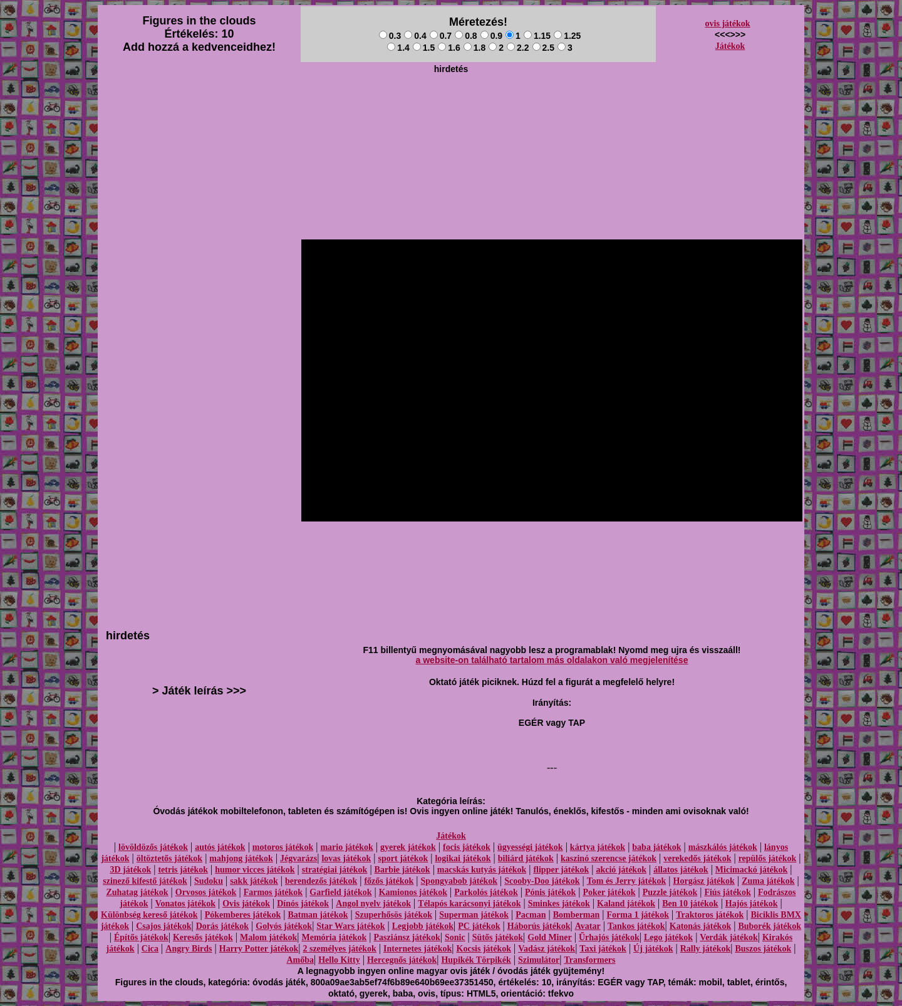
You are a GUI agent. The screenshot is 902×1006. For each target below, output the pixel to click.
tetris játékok (183, 869)
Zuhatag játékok (137, 892)
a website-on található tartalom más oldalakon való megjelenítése (552, 660)
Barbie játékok (402, 869)
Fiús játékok (727, 892)
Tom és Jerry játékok (626, 881)
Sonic (455, 937)
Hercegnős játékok (402, 960)
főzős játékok (388, 881)
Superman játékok (474, 915)
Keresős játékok (203, 937)
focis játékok (466, 847)
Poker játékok (609, 892)
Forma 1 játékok (638, 915)
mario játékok (346, 847)
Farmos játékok (273, 892)
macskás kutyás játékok (481, 869)
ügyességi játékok (530, 847)
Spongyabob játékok (459, 881)
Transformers (589, 960)
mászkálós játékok (722, 847)
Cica (150, 948)
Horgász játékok (704, 881)
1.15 (537, 36)
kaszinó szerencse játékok (608, 858)
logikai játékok (462, 858)
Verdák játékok (728, 937)
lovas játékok (346, 858)
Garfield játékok (340, 892)
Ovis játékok (246, 903)
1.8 (474, 48)
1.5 (424, 48)
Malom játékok (268, 937)
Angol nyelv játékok (373, 903)
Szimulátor (538, 960)
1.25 (567, 36)
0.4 (415, 36)
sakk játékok (254, 881)
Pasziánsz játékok (407, 937)
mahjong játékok (241, 858)
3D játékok (130, 869)
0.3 (390, 36)
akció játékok (621, 869)
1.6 (449, 48)
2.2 (518, 48)
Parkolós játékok (486, 892)
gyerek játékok (408, 847)
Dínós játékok (303, 903)
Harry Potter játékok (258, 948)
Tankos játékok (636, 926)
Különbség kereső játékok (149, 915)
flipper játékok (561, 869)
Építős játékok (141, 937)
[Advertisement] (451, 107)
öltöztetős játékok (169, 858)
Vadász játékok (546, 948)
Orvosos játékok (206, 892)
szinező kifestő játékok (145, 881)
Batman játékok (318, 915)
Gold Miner (549, 937)
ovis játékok (727, 23)
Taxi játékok (602, 948)
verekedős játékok (697, 858)
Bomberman (576, 915)
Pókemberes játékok (243, 915)
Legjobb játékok (423, 926)
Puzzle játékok (670, 892)
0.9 (491, 36)
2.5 (543, 48)
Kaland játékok (626, 903)
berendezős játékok (321, 881)
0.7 (441, 36)
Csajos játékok (163, 926)
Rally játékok (705, 948)
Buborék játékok (769, 926)
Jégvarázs (298, 858)
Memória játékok (334, 937)
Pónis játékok (550, 892)
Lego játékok (668, 937)
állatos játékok (680, 869)
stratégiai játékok (335, 869)
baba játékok (656, 847)
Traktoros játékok (710, 915)
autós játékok (220, 847)
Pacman (531, 915)
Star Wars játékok (350, 926)
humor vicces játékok (254, 869)
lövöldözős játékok (153, 847)
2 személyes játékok (339, 948)
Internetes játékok (417, 948)
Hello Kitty (339, 960)
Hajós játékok (751, 903)
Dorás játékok (222, 926)
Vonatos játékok (185, 903)
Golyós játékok (284, 926)
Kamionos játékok (413, 892)
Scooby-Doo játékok (541, 881)
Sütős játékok (497, 937)
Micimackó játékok (751, 869)
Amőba (300, 960)
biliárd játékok (526, 858)
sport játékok (403, 858)
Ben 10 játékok (690, 903)
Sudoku (208, 881)
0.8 (466, 36)
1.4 (398, 48)
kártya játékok (597, 847)
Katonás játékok (700, 926)
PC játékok (479, 926)
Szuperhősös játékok (393, 915)
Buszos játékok (763, 948)
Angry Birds (188, 948)
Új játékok (653, 948)
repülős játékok (768, 858)
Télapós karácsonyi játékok (469, 903)
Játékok (730, 46)
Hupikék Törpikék (476, 960)
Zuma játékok (768, 881)
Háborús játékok (539, 926)
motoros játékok (282, 847)
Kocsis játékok (484, 948)
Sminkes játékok (559, 903)
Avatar (588, 926)
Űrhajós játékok (609, 937)
